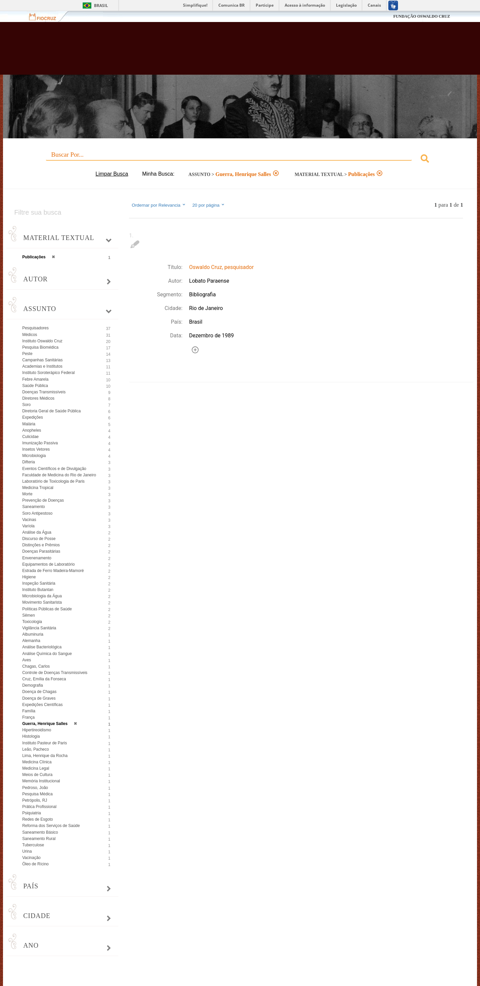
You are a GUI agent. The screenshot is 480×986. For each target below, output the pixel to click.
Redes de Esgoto (37, 819)
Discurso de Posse (39, 538)
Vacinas (29, 519)
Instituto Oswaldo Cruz (42, 341)
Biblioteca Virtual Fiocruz (208, 51)
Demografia (32, 685)
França (28, 717)
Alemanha (31, 640)
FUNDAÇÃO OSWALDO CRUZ (421, 16)
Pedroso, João (35, 787)
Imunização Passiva (40, 443)
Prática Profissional (39, 806)
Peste (27, 353)
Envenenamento (36, 558)
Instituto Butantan (37, 589)
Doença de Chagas (39, 691)
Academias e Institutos (42, 366)
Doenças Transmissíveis (44, 392)
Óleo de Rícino (35, 864)
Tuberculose (33, 845)
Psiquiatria (31, 813)
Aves (26, 660)
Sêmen (28, 615)
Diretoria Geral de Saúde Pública (51, 411)
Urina (27, 851)
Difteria (28, 462)
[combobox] (240, 159)
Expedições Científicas (42, 704)
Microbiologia (34, 455)
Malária (28, 424)
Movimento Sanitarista (42, 602)
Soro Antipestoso (37, 513)
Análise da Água (36, 532)
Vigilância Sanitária (39, 628)
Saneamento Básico (40, 832)
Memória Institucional (41, 781)
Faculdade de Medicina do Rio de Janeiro (59, 475)
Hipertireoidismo (36, 730)
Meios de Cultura (37, 774)
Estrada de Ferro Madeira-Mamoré (53, 570)
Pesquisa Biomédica (40, 347)
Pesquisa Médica (37, 794)
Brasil (101, 5)
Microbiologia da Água (42, 596)
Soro (26, 404)
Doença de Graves (39, 698)
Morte (27, 494)
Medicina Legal (35, 768)
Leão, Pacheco (35, 749)
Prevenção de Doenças (43, 500)
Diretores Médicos (38, 398)
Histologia (31, 736)
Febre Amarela (35, 379)
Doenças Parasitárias (41, 551)
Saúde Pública (35, 385)
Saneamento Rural (39, 838)
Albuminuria (32, 634)
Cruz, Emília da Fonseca (44, 679)
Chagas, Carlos (36, 666)
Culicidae (30, 436)
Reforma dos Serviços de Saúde (51, 825)
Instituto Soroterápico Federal (48, 372)
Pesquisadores (35, 328)
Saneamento (33, 506)
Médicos (29, 334)
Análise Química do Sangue (47, 653)
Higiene (29, 577)
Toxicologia (32, 621)
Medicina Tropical (37, 487)
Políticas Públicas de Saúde (47, 609)
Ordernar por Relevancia (159, 205)
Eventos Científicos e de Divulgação (54, 468)
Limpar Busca (112, 174)
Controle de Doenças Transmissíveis (54, 672)
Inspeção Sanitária (38, 583)
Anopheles (31, 430)
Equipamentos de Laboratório (48, 564)
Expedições (32, 417)
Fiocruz (46, 16)
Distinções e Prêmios (41, 545)
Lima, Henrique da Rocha (45, 755)
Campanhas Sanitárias (42, 360)
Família (28, 711)
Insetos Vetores (36, 449)
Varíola (28, 526)
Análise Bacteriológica (42, 647)
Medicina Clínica (37, 762)
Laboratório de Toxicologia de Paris (53, 481)
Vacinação (31, 857)
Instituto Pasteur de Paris (44, 743)
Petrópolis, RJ (34, 800)
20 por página (208, 205)
